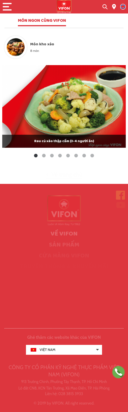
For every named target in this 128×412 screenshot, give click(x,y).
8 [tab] (92, 155)
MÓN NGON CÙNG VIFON (42, 20)
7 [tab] (84, 155)
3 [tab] (52, 155)
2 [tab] (44, 155)
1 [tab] (36, 155)
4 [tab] (60, 155)
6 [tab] (76, 155)
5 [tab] (68, 155)
